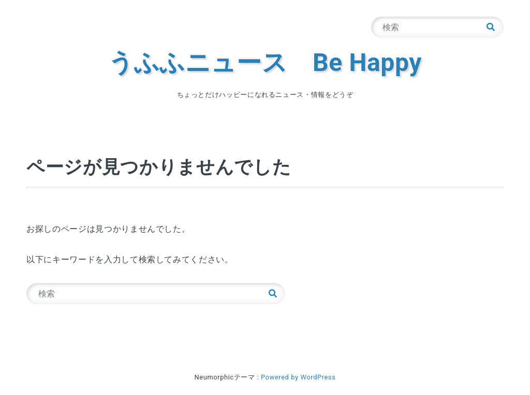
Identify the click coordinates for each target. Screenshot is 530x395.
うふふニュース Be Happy (265, 62)
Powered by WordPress (298, 377)
